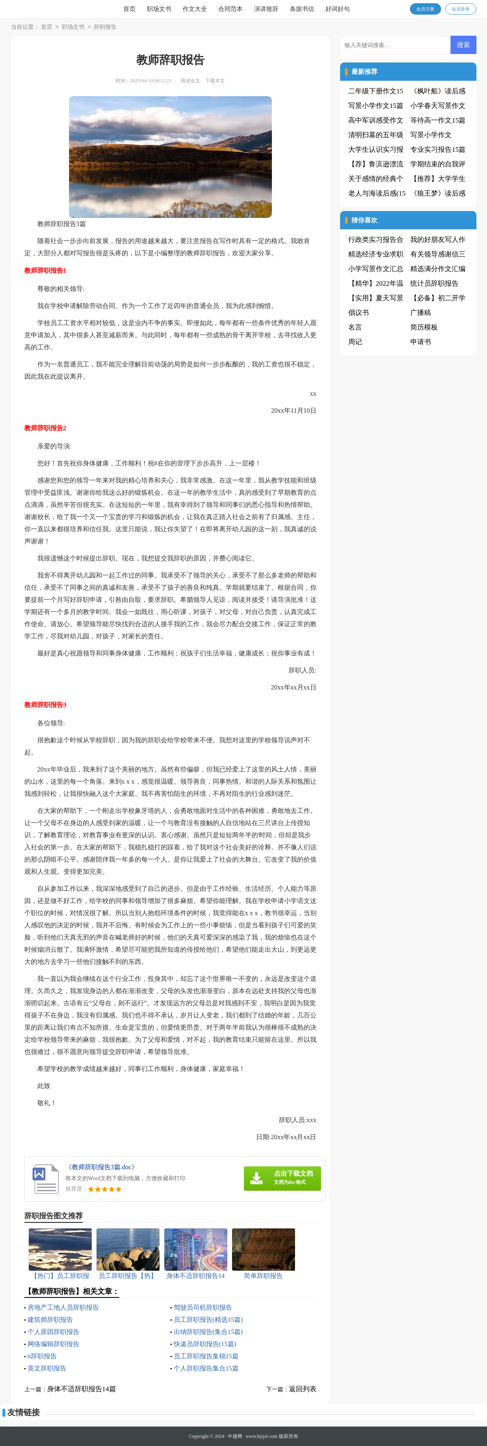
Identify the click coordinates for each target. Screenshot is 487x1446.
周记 (355, 342)
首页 (129, 9)
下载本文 (215, 81)
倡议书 (358, 313)
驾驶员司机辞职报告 (203, 1307)
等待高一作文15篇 (437, 120)
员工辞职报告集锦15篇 (206, 1356)
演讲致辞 (266, 9)
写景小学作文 (431, 135)
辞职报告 (105, 27)
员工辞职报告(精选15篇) (208, 1319)
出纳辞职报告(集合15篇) (208, 1331)
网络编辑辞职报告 (54, 1343)
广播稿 (420, 313)
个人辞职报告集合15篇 (206, 1368)
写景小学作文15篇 (375, 106)
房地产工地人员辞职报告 (63, 1307)
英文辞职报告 (47, 1368)
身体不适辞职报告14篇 (81, 1389)
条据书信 (302, 9)
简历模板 (424, 327)
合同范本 (230, 9)
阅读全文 (190, 81)
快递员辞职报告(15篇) (205, 1343)
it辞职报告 (42, 1356)
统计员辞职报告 (434, 283)
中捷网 (235, 1436)
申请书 (420, 342)
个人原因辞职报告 (54, 1331)
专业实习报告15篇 (437, 149)
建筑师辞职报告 (50, 1319)
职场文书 (159, 9)
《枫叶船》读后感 (437, 91)
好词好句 (337, 9)
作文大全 (195, 9)
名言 (355, 327)
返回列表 (303, 1389)
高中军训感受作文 (375, 120)
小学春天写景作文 (437, 106)
